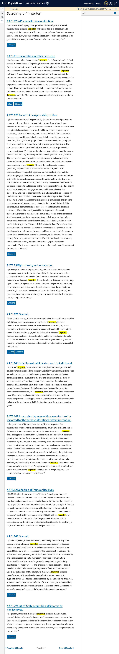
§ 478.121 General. (18, 314)
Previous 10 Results (14, 648)
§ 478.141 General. (18, 536)
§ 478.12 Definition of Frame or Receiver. (30, 489)
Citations (11, 45)
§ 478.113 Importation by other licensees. (31, 56)
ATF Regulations (12, 3)
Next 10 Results (66, 648)
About (98, 3)
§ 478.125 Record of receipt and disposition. (32, 115)
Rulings (11, 352)
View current (109, 9)
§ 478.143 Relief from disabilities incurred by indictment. (40, 363)
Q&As (10, 104)
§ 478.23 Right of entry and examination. (30, 265)
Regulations (88, 3)
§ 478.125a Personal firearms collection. (30, 21)
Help (84, 13)
